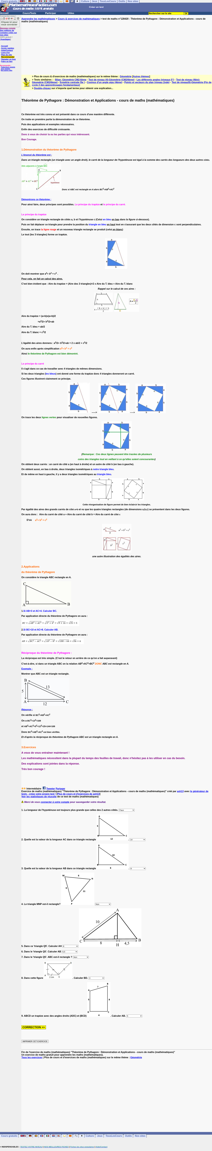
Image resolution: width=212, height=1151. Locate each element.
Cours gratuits (9, 1136)
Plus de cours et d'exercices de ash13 (78, 794)
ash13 (180, 791)
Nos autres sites (6, 70)
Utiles (71, 13)
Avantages (5, 39)
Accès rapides (7, 48)
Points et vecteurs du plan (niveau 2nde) (146, 82)
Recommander (7, 57)
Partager (60, 788)
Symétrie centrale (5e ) (72, 82)
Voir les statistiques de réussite (39, 796)
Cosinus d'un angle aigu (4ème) (104, 82)
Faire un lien (7, 61)
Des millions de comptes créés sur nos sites (8, 31)
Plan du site (6, 55)
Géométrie (125, 76)
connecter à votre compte (55, 802)
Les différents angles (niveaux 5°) (155, 79)
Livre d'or (5, 52)
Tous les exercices (31, 1057)
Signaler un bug (8, 59)
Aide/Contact (7, 50)
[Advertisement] (116, 46)
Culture (90, 1136)
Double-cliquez (42, 88)
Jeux (99, 1136)
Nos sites (140, 1136)
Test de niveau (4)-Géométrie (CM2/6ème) (111, 79)
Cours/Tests (29, 13)
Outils (128, 1136)
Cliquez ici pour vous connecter (9, 23)
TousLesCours (114, 1136)
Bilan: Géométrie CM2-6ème (70, 79)
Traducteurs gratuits (8, 67)
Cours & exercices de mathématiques (79, 19)
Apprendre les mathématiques (38, 19)
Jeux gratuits (5, 69)
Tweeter (50, 788)
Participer (50, 13)
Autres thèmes (141, 76)
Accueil (4, 13)
